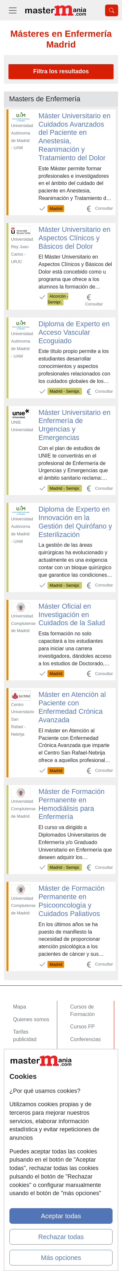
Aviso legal (25, 1117)
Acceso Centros (31, 1072)
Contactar (24, 1092)
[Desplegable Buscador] (111, 10)
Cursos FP (82, 1026)
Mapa (19, 1007)
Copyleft (22, 1130)
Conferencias (85, 1039)
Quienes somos (31, 1019)
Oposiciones (84, 1072)
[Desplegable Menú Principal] (12, 10)
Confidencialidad (32, 1105)
